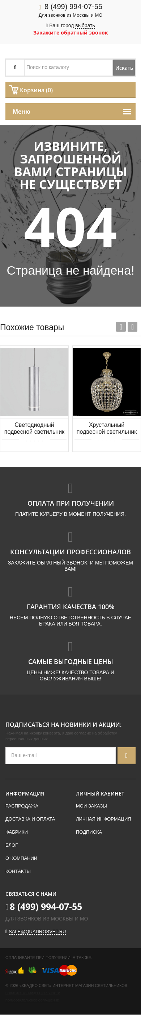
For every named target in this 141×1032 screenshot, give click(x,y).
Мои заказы (91, 806)
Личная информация (103, 819)
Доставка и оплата (30, 819)
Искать (124, 67)
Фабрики (16, 832)
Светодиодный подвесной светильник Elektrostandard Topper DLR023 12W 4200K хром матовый (34, 429)
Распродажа (21, 806)
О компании (21, 858)
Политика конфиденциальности (32, 993)
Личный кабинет (100, 793)
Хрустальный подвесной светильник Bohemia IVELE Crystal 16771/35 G (106, 429)
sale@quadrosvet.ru (37, 931)
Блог (11, 845)
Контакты (18, 871)
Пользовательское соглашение (32, 1000)
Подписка (89, 832)
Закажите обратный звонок (70, 32)
